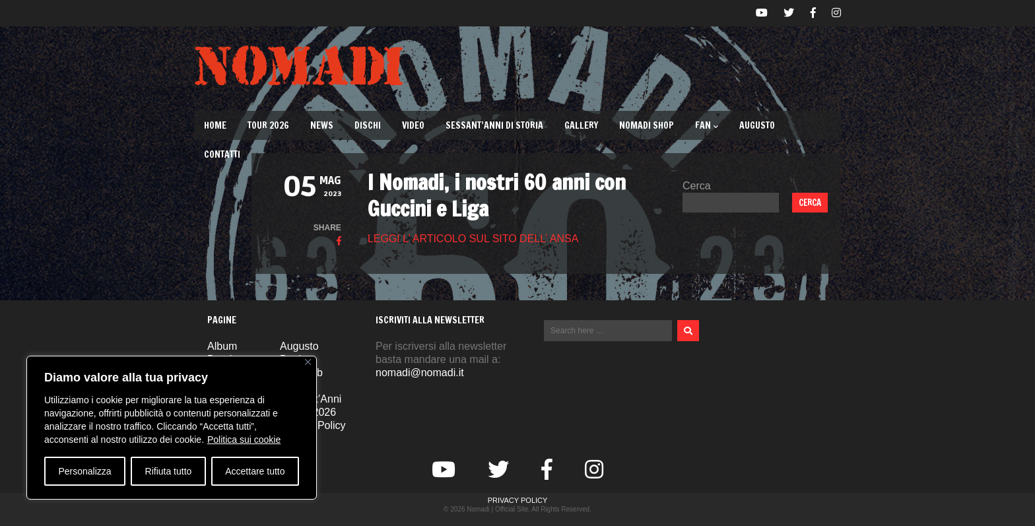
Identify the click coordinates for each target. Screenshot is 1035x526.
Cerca (697, 185)
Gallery (581, 125)
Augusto (757, 125)
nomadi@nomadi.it (420, 372)
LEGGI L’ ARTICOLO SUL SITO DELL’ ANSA (473, 238)
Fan (706, 125)
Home (215, 125)
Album (222, 346)
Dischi (367, 125)
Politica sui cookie (244, 439)
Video (413, 125)
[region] (171, 428)
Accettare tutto (254, 471)
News (321, 125)
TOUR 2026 (268, 125)
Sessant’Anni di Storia (494, 125)
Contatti (222, 154)
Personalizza (84, 471)
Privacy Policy (518, 500)
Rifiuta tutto (168, 471)
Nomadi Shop (646, 125)
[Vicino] (308, 362)
